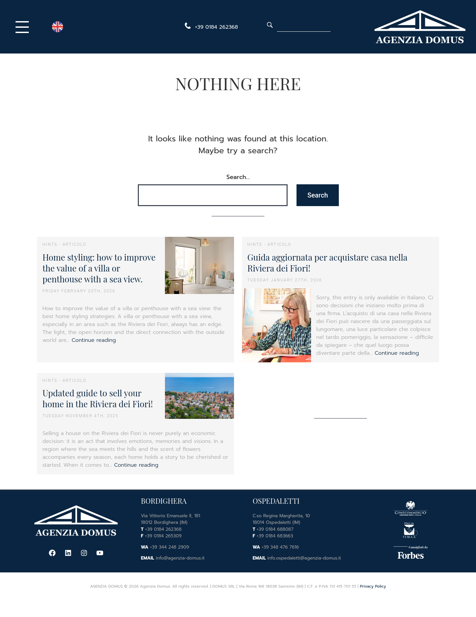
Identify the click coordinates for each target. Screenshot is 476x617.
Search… (238, 177)
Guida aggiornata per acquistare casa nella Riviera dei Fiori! (327, 262)
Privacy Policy (373, 586)
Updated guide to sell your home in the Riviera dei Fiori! (97, 398)
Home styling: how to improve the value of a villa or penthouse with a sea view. (98, 268)
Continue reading (94, 340)
